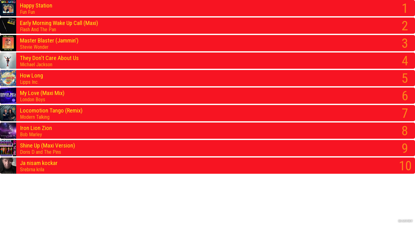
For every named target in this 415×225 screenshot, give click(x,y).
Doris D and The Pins (40, 152)
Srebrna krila (32, 169)
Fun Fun (27, 12)
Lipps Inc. (29, 82)
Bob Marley (31, 135)
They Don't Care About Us (49, 58)
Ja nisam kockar (39, 163)
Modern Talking (35, 117)
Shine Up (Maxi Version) (47, 145)
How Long (31, 75)
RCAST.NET (405, 221)
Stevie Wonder (34, 47)
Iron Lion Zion (36, 128)
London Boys (32, 99)
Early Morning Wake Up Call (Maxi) (59, 23)
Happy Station (36, 5)
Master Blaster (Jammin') (49, 40)
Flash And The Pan (38, 29)
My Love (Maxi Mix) (42, 93)
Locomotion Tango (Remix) (51, 110)
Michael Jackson (36, 65)
